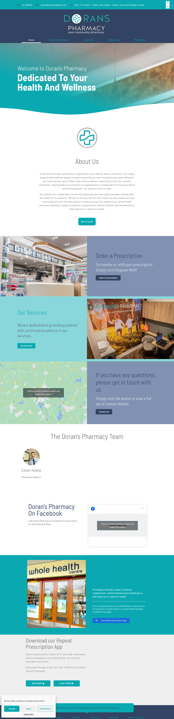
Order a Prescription (59, 40)
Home (31, 40)
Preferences (45, 709)
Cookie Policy (28, 714)
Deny (28, 709)
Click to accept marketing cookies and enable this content (43, 392)
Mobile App (140, 40)
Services (89, 40)
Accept (12, 709)
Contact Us (114, 40)
